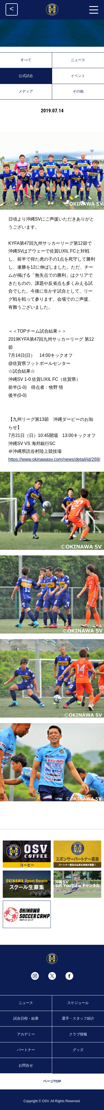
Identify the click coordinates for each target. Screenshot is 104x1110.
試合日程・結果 (26, 1018)
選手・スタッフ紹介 (78, 1018)
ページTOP (52, 1081)
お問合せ (26, 1065)
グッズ (78, 1050)
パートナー (26, 1050)
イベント (78, 76)
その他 (78, 91)
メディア (26, 91)
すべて (26, 60)
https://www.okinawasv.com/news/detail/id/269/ (54, 459)
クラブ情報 (78, 1034)
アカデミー (26, 1034)
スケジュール (78, 1003)
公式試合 (26, 76)
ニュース (78, 60)
